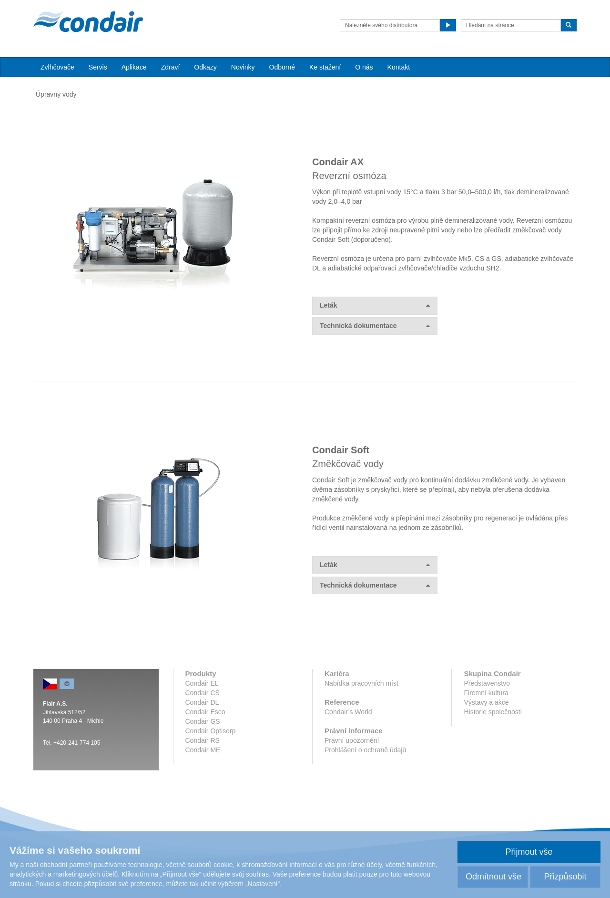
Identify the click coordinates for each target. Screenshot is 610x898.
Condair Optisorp (210, 731)
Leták (375, 305)
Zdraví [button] (170, 67)
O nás (364, 67)
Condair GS (202, 721)
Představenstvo (487, 683)
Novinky (243, 67)
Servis (98, 67)
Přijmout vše (528, 852)
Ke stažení (325, 67)
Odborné (282, 67)
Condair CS (202, 693)
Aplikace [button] (134, 67)
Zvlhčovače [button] (57, 67)
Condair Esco (205, 712)
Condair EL (202, 683)
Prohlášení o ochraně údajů (365, 750)
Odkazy (205, 67)
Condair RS (202, 740)
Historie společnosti (492, 712)
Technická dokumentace (375, 325)
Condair (88, 21)
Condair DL (202, 702)
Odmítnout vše (493, 876)
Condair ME (203, 750)
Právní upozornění (352, 740)
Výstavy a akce (486, 702)
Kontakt (398, 67)
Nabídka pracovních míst (361, 683)
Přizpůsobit (565, 876)
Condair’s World (348, 712)
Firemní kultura (486, 693)
